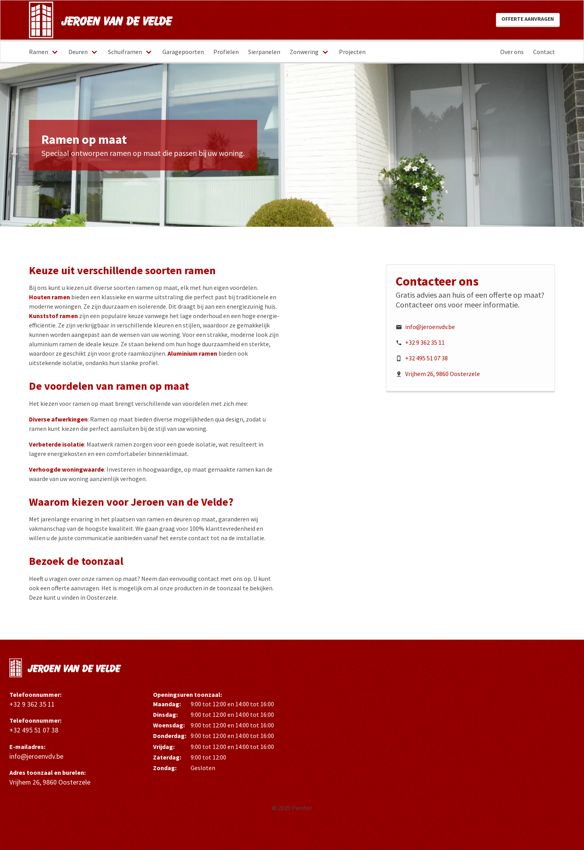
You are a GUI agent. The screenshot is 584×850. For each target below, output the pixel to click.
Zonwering (304, 52)
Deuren (78, 52)
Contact (544, 52)
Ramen (38, 52)
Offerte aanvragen (527, 19)
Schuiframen (125, 52)
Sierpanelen (264, 52)
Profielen (226, 52)
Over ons (512, 52)
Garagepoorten (183, 52)
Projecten (352, 52)
